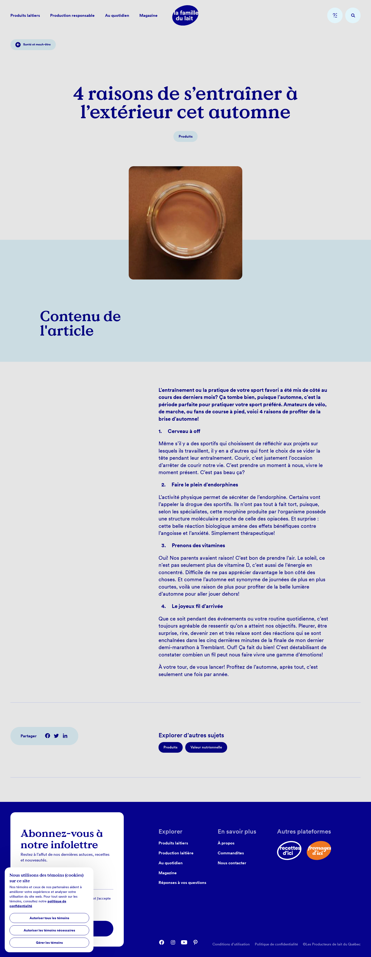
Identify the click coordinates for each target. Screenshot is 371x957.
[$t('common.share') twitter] (56, 736)
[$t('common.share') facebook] (47, 736)
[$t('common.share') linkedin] (65, 736)
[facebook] (162, 942)
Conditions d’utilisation (231, 944)
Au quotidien (171, 862)
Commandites (231, 852)
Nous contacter (232, 862)
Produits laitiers (173, 842)
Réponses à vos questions (182, 882)
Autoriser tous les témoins (49, 918)
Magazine (168, 872)
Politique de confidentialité (276, 944)
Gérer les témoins (49, 942)
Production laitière (176, 852)
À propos (226, 842)
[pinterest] (195, 942)
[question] (335, 15)
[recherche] (353, 15)
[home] (185, 15)
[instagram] (173, 942)
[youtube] (184, 942)
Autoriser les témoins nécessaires (49, 930)
